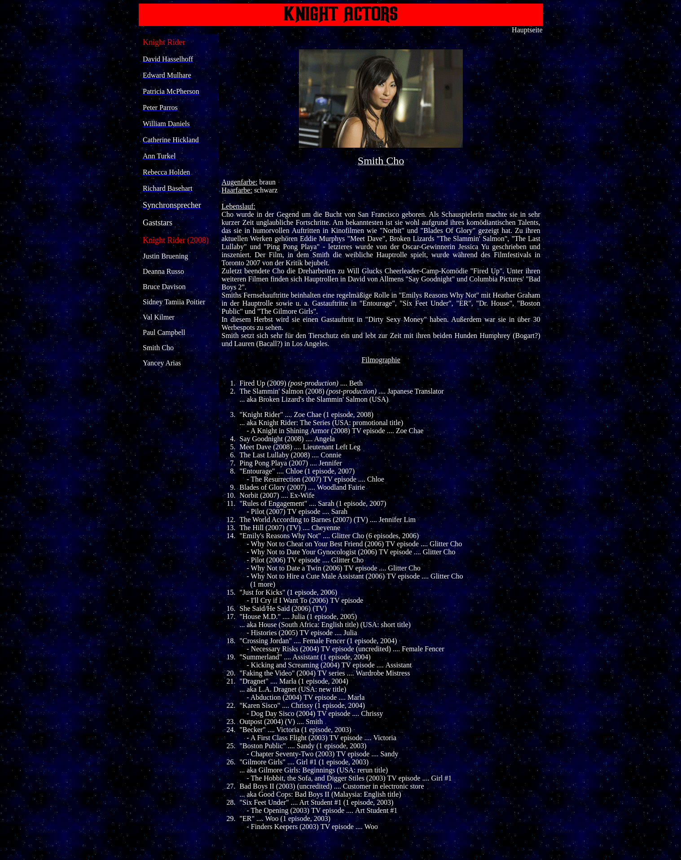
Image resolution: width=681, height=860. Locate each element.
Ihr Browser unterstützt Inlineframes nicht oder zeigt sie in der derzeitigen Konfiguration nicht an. (179, 264)
